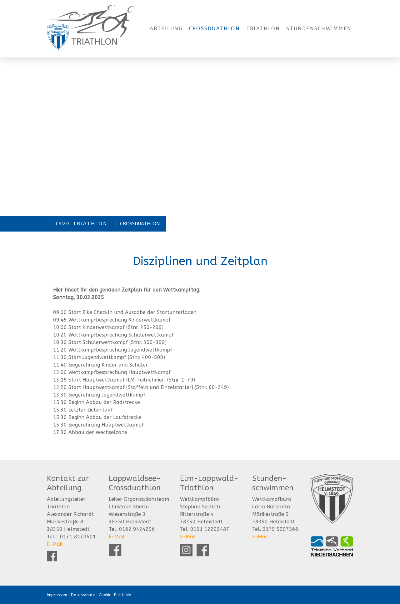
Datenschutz (83, 594)
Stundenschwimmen (319, 29)
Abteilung (166, 29)
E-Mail (55, 544)
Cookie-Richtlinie (115, 594)
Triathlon (263, 29)
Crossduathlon (214, 29)
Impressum (57, 594)
